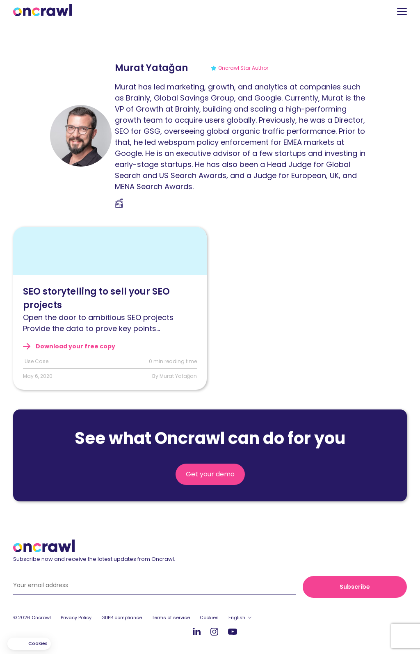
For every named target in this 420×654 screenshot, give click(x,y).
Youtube (232, 631)
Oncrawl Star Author (243, 67)
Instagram (214, 631)
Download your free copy (74, 346)
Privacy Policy (76, 617)
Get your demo (210, 474)
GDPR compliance (121, 617)
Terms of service (171, 617)
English (236, 617)
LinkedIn (197, 631)
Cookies (209, 617)
